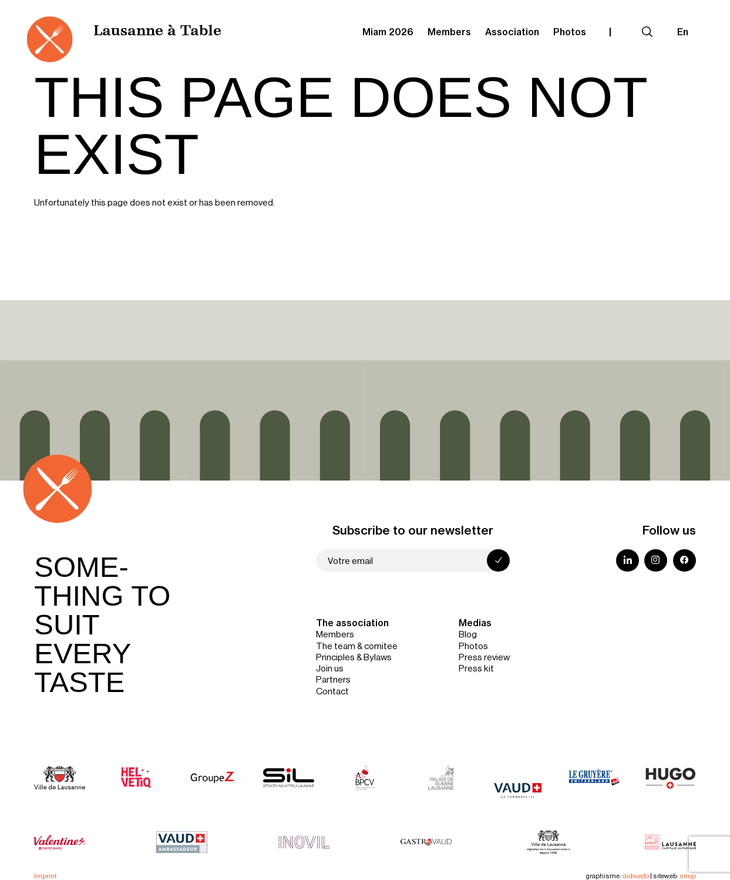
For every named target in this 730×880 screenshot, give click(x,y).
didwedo (636, 875)
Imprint (45, 875)
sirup (687, 875)
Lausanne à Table (157, 31)
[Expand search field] (647, 32)
